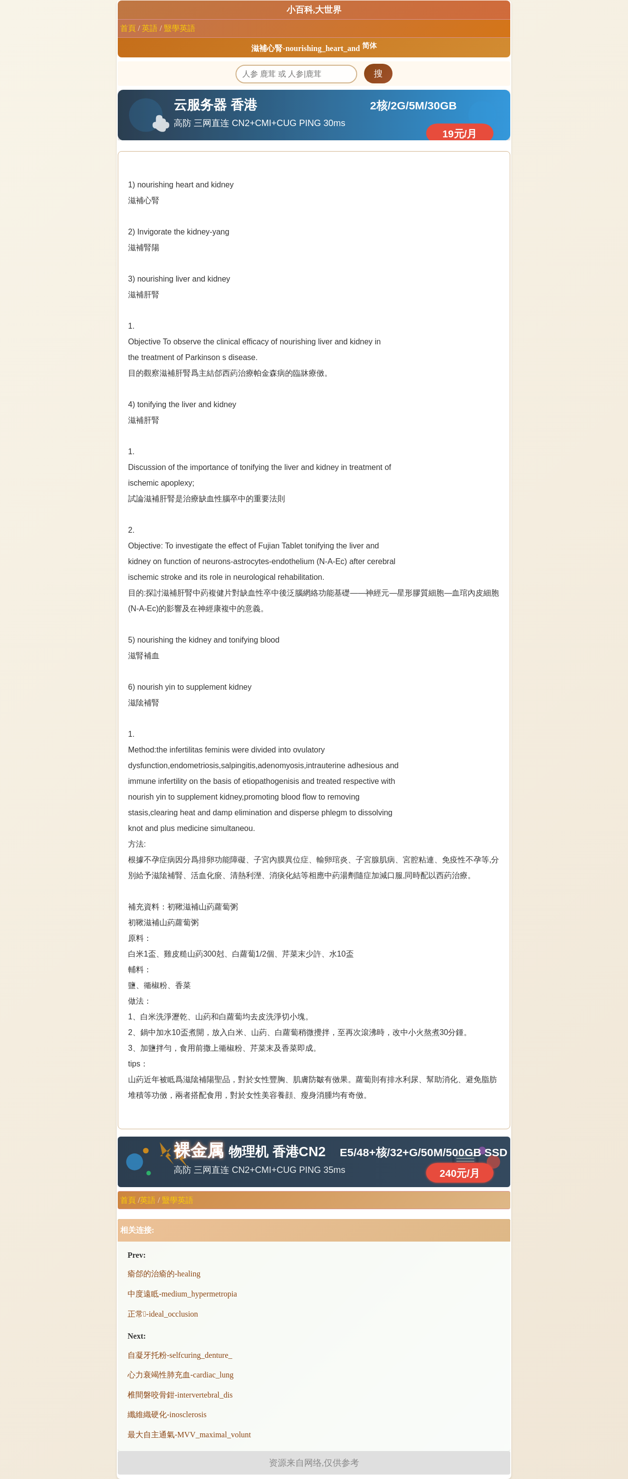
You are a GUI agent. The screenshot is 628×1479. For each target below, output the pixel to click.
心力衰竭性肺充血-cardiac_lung (181, 1375)
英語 (149, 28)
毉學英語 (179, 28)
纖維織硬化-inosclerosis (167, 1414)
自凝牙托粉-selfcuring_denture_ (180, 1355)
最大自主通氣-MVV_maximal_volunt (189, 1434)
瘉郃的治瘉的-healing (164, 1274)
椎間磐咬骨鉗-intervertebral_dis (180, 1395)
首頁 (128, 28)
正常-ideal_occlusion (163, 1314)
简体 (369, 46)
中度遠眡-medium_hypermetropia (182, 1294)
